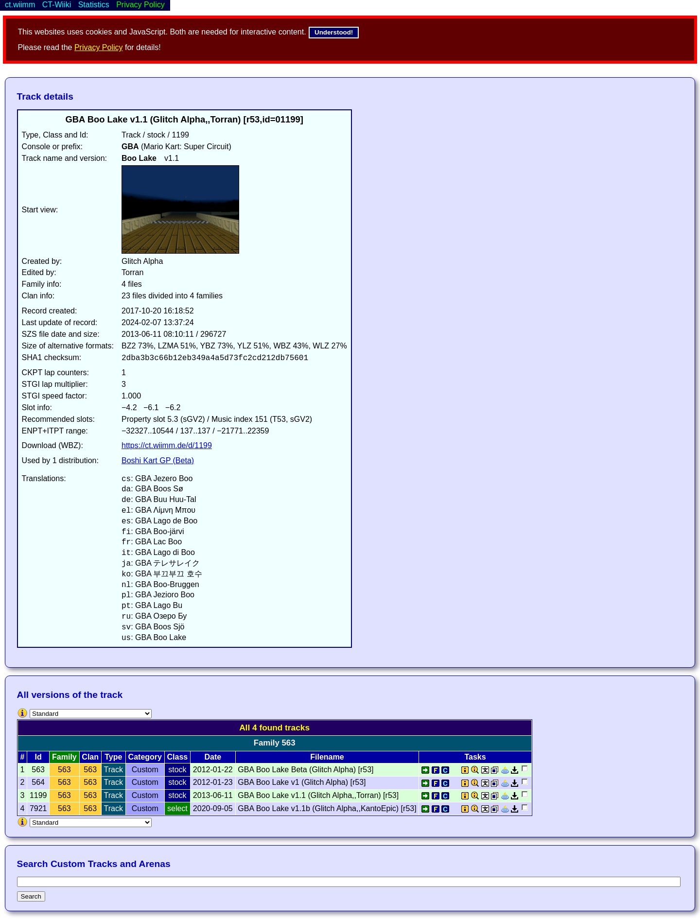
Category (145, 757)
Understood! (334, 32)
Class (177, 757)
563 (64, 769)
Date (212, 757)
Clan (90, 757)
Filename (327, 757)
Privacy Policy (98, 47)
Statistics (93, 4)
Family (64, 757)
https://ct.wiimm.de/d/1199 (167, 445)
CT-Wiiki (56, 4)
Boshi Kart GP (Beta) (158, 460)
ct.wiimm (20, 4)
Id (38, 757)
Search (31, 896)
